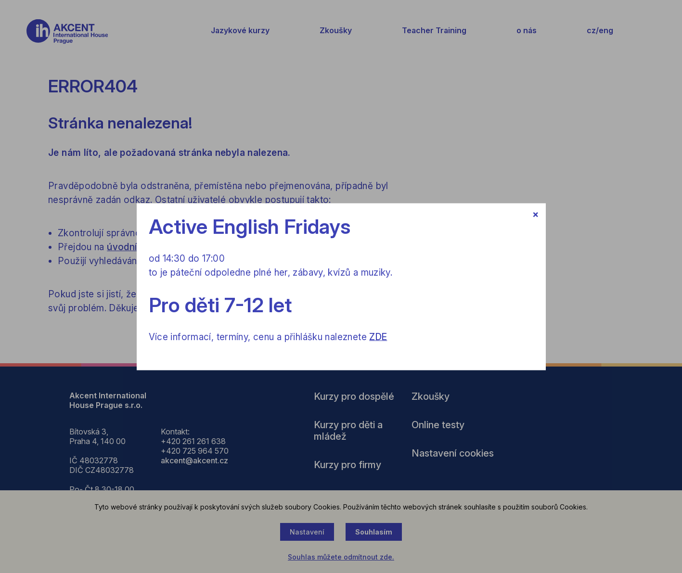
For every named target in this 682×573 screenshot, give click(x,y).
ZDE (378, 336)
